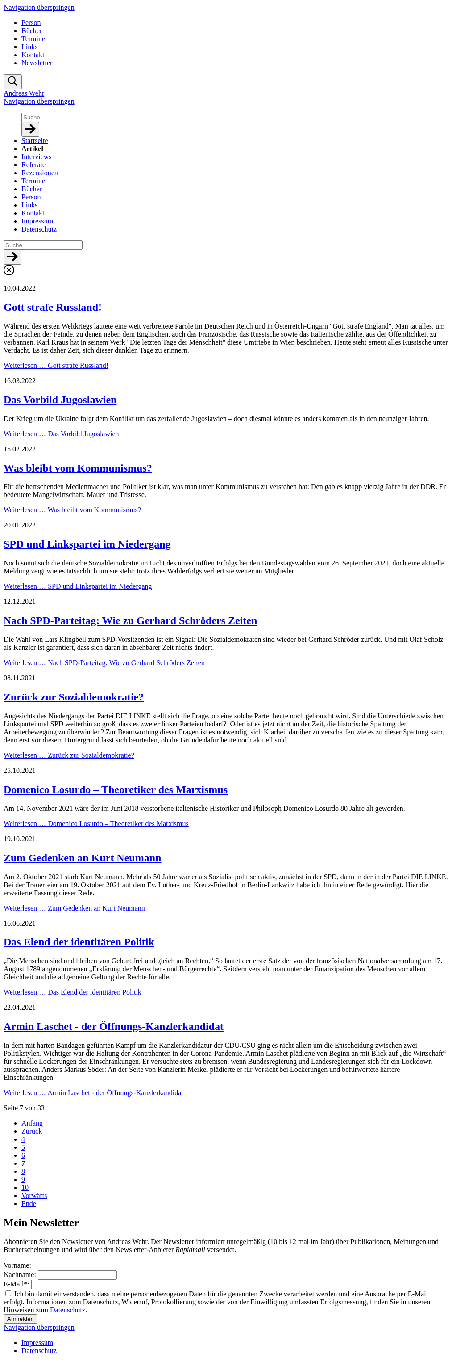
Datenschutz (67, 1310)
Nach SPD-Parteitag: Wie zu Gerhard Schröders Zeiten (130, 620)
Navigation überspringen (39, 7)
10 (25, 1187)
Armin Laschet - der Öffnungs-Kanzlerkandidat (114, 1026)
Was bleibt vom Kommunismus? (78, 468)
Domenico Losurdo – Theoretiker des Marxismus (116, 789)
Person (31, 22)
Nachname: (21, 1274)
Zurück (31, 1131)
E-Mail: (17, 1284)
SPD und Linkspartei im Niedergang (87, 544)
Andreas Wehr (24, 93)
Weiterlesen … (56, 365)
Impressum (37, 1342)
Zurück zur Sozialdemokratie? (74, 697)
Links (29, 47)
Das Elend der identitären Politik (79, 942)
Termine (33, 38)
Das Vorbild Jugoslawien (60, 399)
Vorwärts (34, 1195)
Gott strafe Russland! (53, 307)
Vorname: (18, 1265)
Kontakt (33, 55)
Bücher (31, 30)
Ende (28, 1203)
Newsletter (36, 63)
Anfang (32, 1123)
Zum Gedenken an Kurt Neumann (82, 858)
